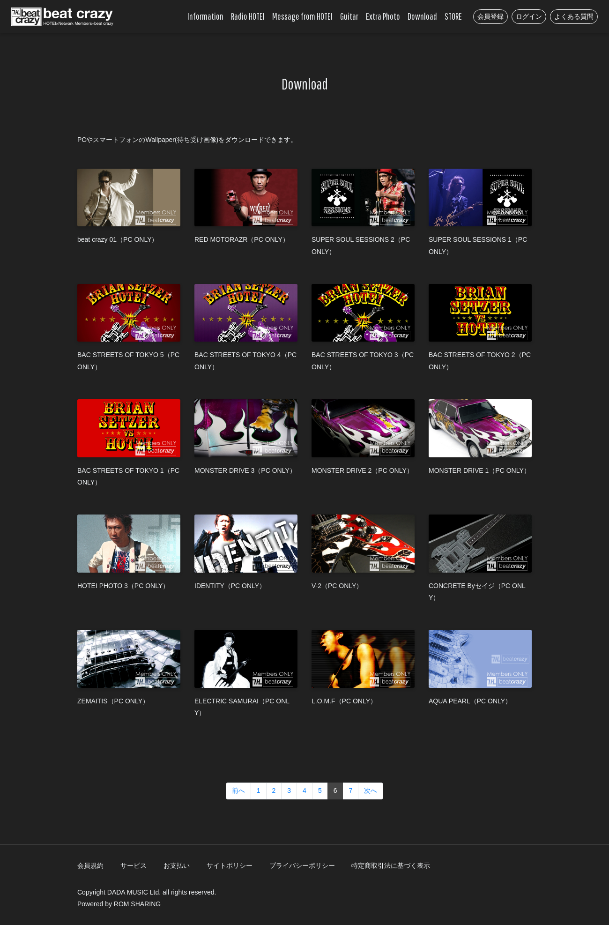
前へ (238, 790)
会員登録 (490, 16)
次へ (370, 790)
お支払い (176, 865)
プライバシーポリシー (302, 865)
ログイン (529, 16)
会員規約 (90, 865)
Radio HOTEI (248, 16)
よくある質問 (574, 16)
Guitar (349, 16)
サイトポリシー (230, 865)
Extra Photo (383, 16)
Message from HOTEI (302, 16)
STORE (453, 16)
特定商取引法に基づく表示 (390, 865)
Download (422, 16)
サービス (133, 865)
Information (205, 16)
